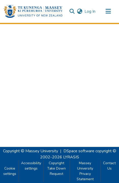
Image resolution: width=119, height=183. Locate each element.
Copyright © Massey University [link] (30, 151)
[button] (33, 11)
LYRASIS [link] (71, 157)
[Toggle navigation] (108, 11)
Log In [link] (90, 11)
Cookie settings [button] (9, 171)
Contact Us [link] (109, 166)
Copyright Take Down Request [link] (56, 168)
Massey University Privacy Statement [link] (85, 171)
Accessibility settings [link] (31, 166)
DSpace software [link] (78, 151)
